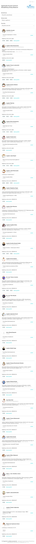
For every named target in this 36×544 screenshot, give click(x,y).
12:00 (3, 468)
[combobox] (18, 15)
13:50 (3, 450)
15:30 (3, 413)
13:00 (3, 238)
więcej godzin (16, 40)
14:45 (3, 272)
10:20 (3, 308)
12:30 (7, 98)
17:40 (3, 290)
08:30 (3, 60)
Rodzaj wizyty (4, 18)
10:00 (3, 116)
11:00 (11, 116)
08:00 (7, 40)
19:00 (11, 165)
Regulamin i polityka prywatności (9, 541)
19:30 (3, 358)
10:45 (3, 201)
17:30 (7, 165)
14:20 (3, 518)
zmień (31, 35)
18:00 (7, 290)
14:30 (11, 98)
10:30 (7, 116)
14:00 (3, 253)
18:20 (11, 290)
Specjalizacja (4, 12)
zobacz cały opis (19, 51)
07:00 (3, 40)
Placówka (3, 23)
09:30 (11, 79)
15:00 (11, 253)
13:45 (3, 327)
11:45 (7, 131)
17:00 (3, 165)
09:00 (11, 40)
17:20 (3, 342)
